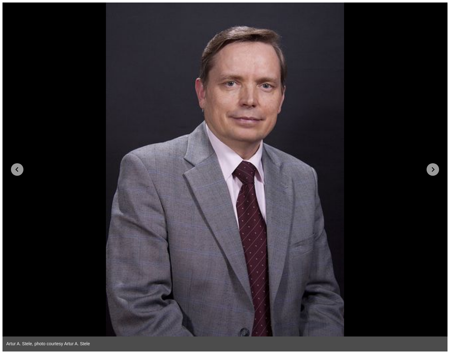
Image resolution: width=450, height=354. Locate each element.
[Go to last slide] (17, 169)
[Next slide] (433, 169)
